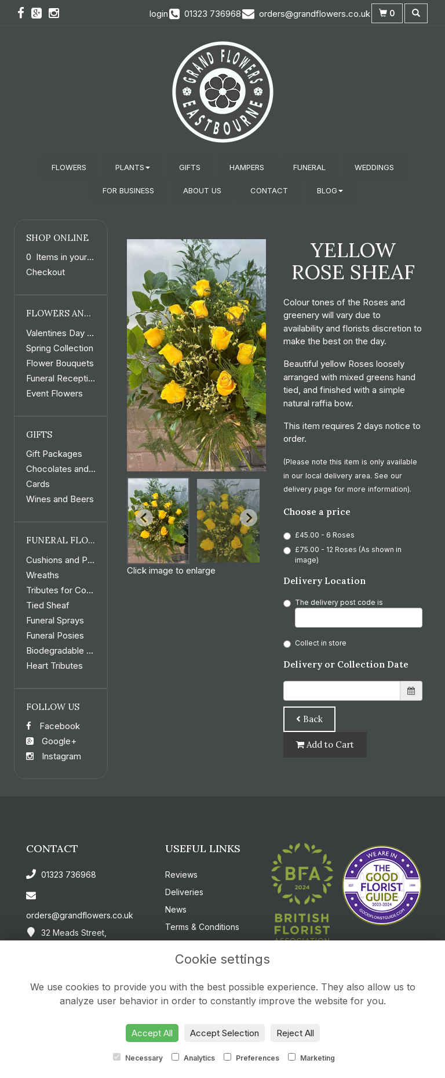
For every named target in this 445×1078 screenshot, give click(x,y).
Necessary (138, 1057)
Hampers (246, 167)
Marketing (311, 1057)
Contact (269, 190)
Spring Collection (59, 348)
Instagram (53, 756)
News (176, 909)
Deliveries (184, 892)
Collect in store (314, 643)
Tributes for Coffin (62, 590)
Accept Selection (224, 1033)
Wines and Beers (60, 498)
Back (309, 718)
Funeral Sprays (55, 620)
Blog (330, 190)
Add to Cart (325, 744)
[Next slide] (248, 518)
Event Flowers (54, 393)
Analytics (193, 1057)
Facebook (53, 725)
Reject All (295, 1033)
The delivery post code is (352, 613)
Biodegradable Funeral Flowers (87, 650)
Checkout (45, 271)
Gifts (189, 167)
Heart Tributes (54, 665)
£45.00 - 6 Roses (319, 535)
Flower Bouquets (60, 363)
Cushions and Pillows (68, 559)
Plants (132, 167)
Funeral (309, 167)
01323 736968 (61, 874)
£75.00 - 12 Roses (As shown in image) (342, 554)
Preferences (251, 1057)
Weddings (374, 167)
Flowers (69, 167)
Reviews (181, 874)
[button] (158, 520)
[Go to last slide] (144, 518)
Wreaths (42, 575)
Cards (38, 483)
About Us (202, 190)
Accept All (152, 1033)
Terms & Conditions (202, 927)
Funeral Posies (55, 635)
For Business (128, 190)
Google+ (51, 741)
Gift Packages (54, 453)
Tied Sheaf (48, 605)
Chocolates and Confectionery (87, 468)
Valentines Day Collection (76, 332)
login (158, 13)
